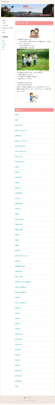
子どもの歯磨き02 (21, 287)
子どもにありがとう (22, 130)
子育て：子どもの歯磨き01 (24, 281)
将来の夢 (19, 177)
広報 (4, 30)
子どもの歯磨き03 (21, 292)
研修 (4, 32)
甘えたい (19, 187)
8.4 (17, 386)
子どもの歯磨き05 (21, 302)
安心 (18, 114)
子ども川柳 (5, 25)
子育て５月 (20, 334)
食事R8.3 (19, 381)
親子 (18, 167)
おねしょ (19, 208)
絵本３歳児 (20, 224)
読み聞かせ (20, 193)
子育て (6, 10)
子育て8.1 (19, 370)
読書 (18, 172)
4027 (4, 47)
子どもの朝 (20, 276)
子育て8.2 (19, 375)
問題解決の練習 (21, 266)
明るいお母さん (21, 161)
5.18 (3, 42)
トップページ (17, 19)
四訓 (18, 245)
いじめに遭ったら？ (22, 151)
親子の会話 (20, 271)
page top (52, 393)
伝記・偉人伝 (20, 219)
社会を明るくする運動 (8, 27)
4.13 (3, 49)
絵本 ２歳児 (20, 229)
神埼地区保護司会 (5, 1)
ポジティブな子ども (22, 140)
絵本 (18, 182)
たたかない (20, 156)
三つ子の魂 (20, 125)
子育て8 (19, 349)
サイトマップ (28, 397)
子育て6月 (19, 339)
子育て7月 (19, 344)
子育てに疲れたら (21, 146)
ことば (18, 198)
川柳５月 (4, 44)
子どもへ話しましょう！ (23, 255)
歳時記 (4, 20)
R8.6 (4, 40)
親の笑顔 (19, 135)
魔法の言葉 (20, 203)
